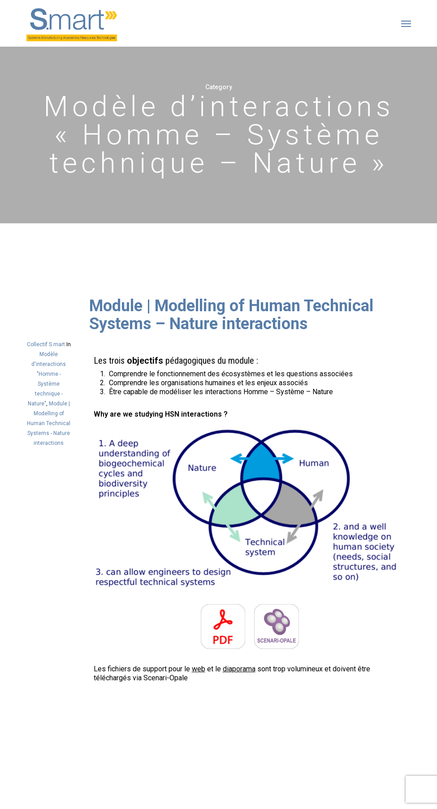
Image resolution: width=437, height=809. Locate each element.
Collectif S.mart (46, 344)
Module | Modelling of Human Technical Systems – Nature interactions (231, 314)
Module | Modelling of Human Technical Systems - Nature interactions (48, 423)
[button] (406, 23)
